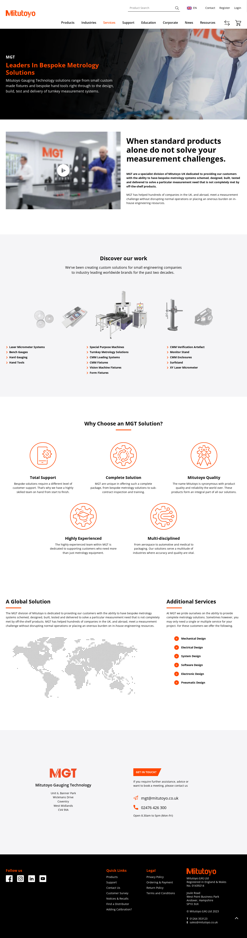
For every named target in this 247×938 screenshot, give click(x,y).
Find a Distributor (117, 904)
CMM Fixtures (99, 362)
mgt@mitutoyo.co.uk (159, 798)
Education (148, 22)
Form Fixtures (99, 373)
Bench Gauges (18, 352)
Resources (207, 22)
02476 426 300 (153, 807)
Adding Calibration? (119, 909)
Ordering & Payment (159, 882)
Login (237, 8)
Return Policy (154, 888)
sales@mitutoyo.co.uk (204, 922)
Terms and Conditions (160, 893)
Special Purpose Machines (107, 347)
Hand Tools (16, 362)
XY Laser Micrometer (184, 367)
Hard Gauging (18, 357)
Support (128, 22)
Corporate (170, 22)
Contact (210, 8)
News (189, 22)
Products (67, 22)
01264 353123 (198, 918)
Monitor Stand (179, 352)
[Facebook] (9, 880)
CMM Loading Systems (105, 357)
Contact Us (113, 888)
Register (224, 8)
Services (109, 22)
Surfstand (176, 362)
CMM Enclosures (181, 357)
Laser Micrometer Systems (27, 347)
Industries (88, 22)
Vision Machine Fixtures (105, 367)
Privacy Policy (155, 877)
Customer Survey (117, 893)
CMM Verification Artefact (187, 347)
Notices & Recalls (117, 898)
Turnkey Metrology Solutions (109, 352)
